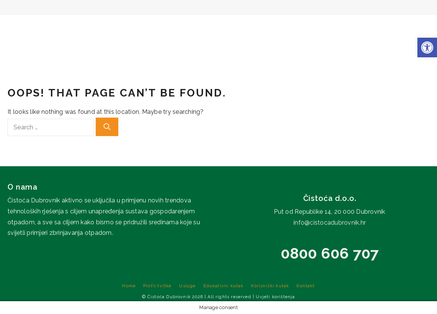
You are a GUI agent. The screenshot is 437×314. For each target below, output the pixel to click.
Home (154, 26)
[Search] (107, 127)
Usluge (245, 26)
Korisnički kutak (371, 26)
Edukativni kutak (301, 26)
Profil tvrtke (197, 26)
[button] (427, 47)
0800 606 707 (330, 253)
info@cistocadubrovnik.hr (329, 222)
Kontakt (421, 26)
